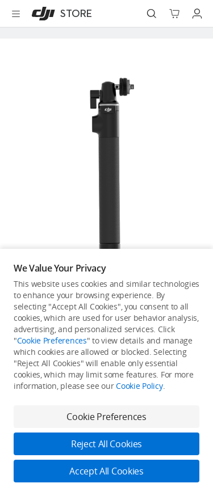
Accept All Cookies (106, 471)
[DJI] (59, 13)
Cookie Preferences (52, 340)
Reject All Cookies (106, 444)
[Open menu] (16, 13)
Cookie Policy (139, 385)
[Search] (151, 13)
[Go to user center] (197, 13)
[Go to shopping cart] (174, 13)
